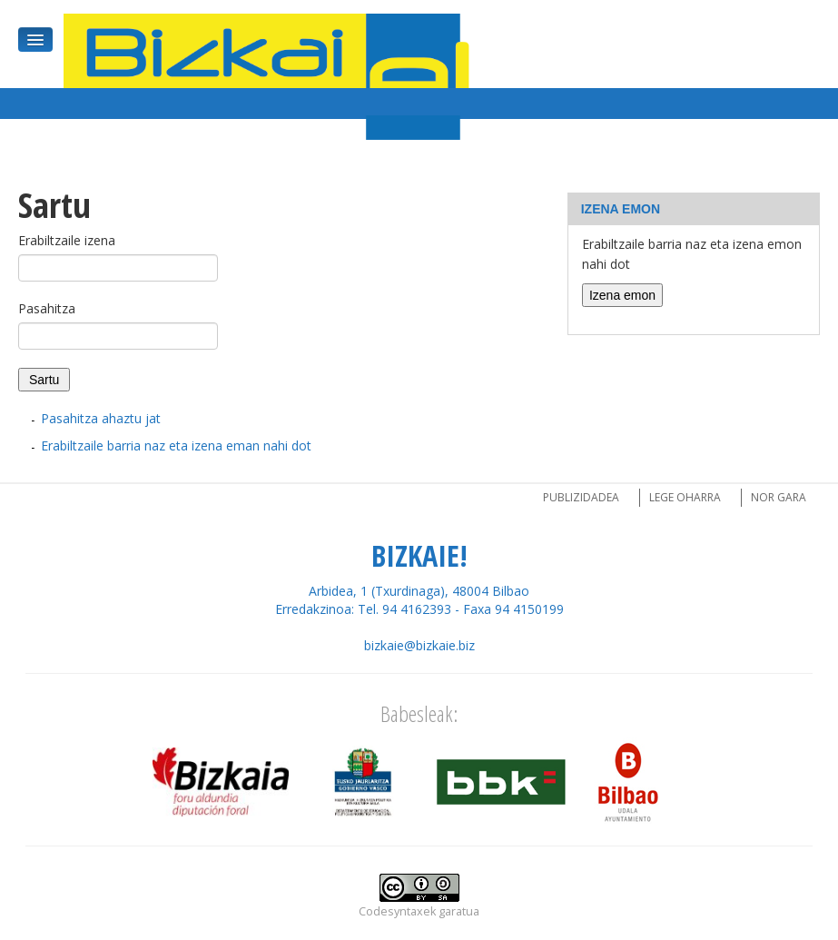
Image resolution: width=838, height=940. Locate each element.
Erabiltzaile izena (66, 240)
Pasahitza (46, 308)
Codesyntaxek (397, 911)
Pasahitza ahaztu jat (101, 418)
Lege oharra (685, 497)
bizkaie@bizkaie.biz (419, 645)
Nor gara (778, 497)
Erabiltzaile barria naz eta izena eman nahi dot (176, 445)
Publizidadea (581, 497)
